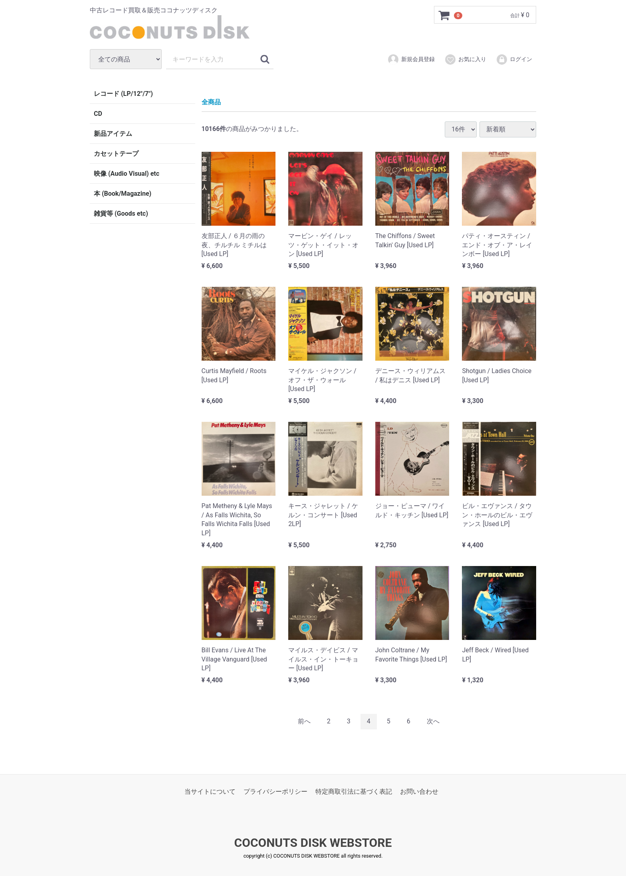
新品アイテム (113, 133)
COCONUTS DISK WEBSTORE (313, 843)
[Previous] (304, 721)
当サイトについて (210, 791)
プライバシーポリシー (275, 791)
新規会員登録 (411, 60)
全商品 (211, 102)
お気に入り (465, 60)
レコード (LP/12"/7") (123, 93)
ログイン (514, 60)
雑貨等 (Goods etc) (121, 213)
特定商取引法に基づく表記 (353, 791)
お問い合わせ (419, 791)
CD (98, 113)
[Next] (433, 721)
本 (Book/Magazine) (122, 193)
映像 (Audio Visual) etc (126, 173)
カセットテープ (116, 153)
